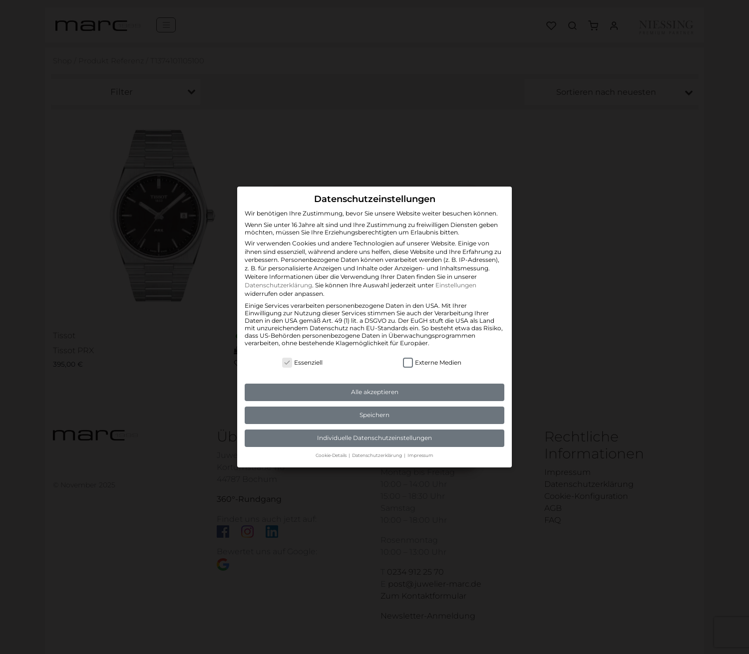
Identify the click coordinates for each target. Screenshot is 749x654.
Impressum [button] (420, 455)
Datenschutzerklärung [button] (377, 455)
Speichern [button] (374, 415)
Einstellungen (455, 285)
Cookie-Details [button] (332, 455)
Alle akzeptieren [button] (374, 392)
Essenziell (302, 362)
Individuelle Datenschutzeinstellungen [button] (374, 437)
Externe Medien (432, 362)
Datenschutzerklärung (278, 285)
